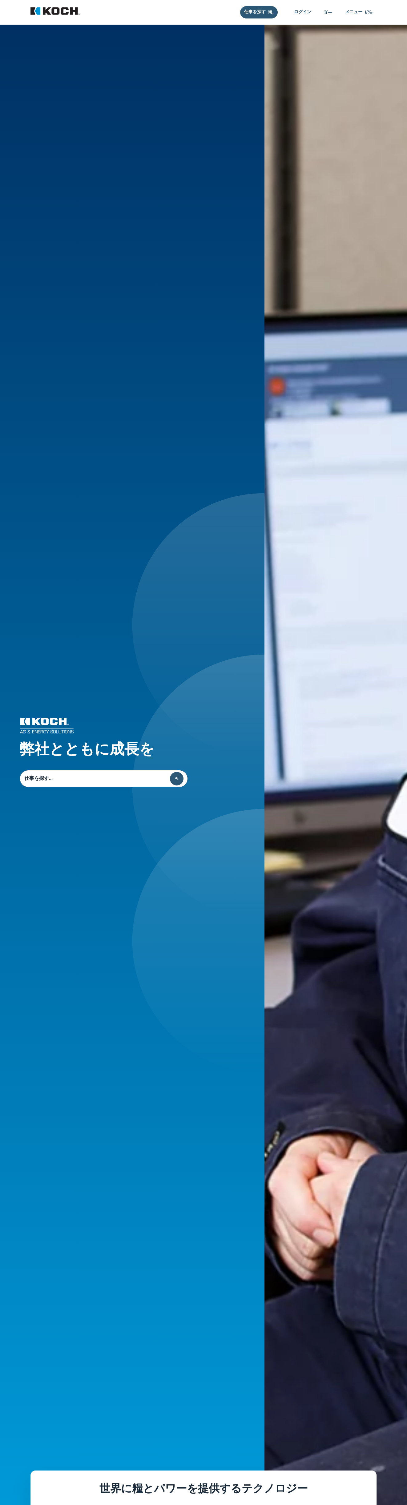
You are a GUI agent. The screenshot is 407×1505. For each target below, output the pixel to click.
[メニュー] (359, 12)
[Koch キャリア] (55, 12)
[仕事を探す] (259, 12)
